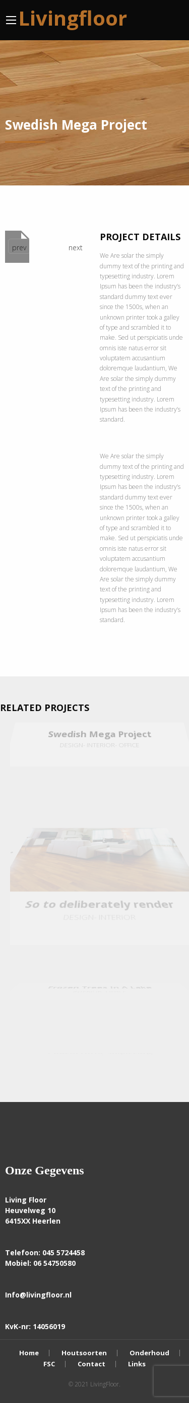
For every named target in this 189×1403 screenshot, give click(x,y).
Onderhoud (149, 1353)
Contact (91, 1364)
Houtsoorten (84, 1353)
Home (29, 1353)
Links (137, 1364)
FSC (49, 1364)
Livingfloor (72, 18)
